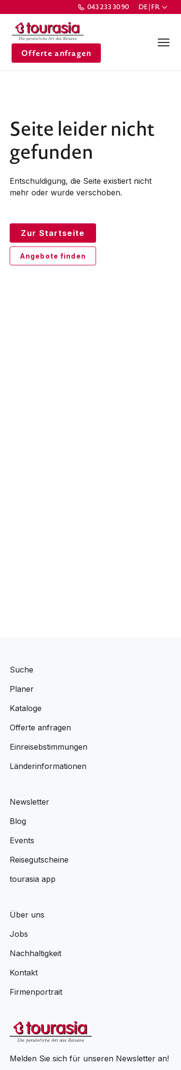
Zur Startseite (52, 233)
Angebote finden (53, 256)
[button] (154, 7)
